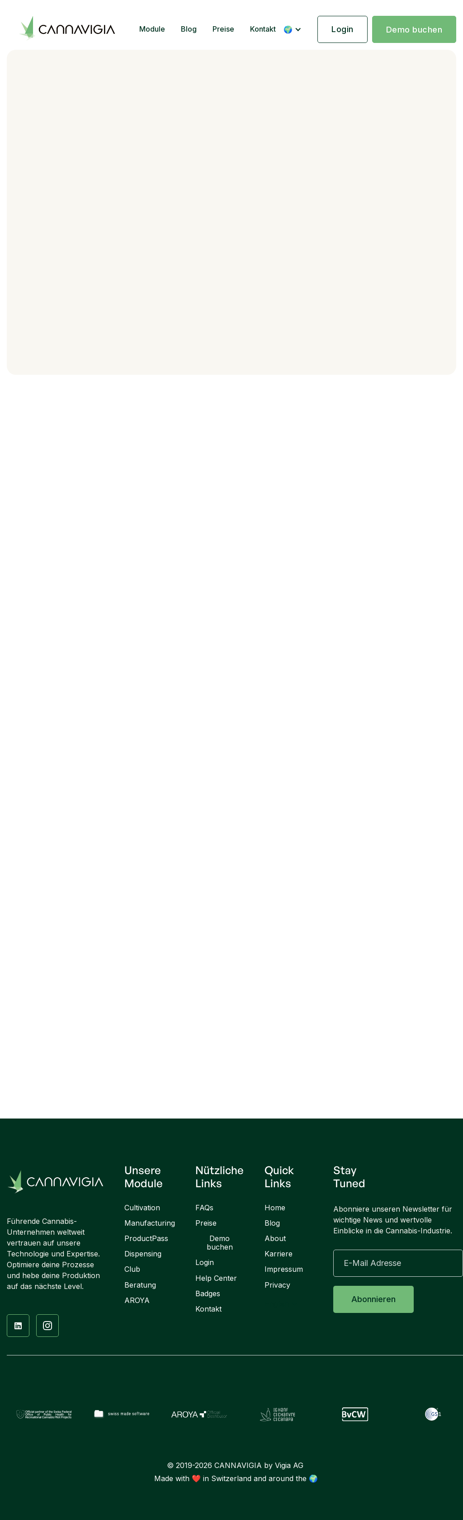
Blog (189, 28)
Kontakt (263, 28)
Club (132, 1269)
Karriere (279, 1254)
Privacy (277, 1285)
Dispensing (142, 1254)
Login (342, 29)
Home (275, 1208)
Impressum (284, 1269)
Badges (207, 1293)
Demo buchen (414, 29)
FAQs (204, 1208)
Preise (223, 28)
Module (152, 28)
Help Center (216, 1278)
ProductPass (146, 1238)
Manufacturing (149, 1223)
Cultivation (142, 1208)
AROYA (137, 1300)
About (275, 1238)
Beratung (140, 1285)
